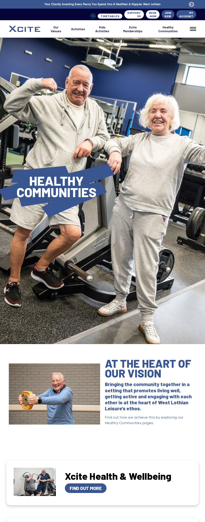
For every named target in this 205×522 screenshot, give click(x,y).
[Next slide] (191, 4)
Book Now (153, 14)
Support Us (134, 14)
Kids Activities (102, 29)
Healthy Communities (168, 29)
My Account (186, 14)
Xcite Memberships (133, 29)
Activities (78, 29)
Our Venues (56, 29)
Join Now (168, 14)
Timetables (110, 16)
